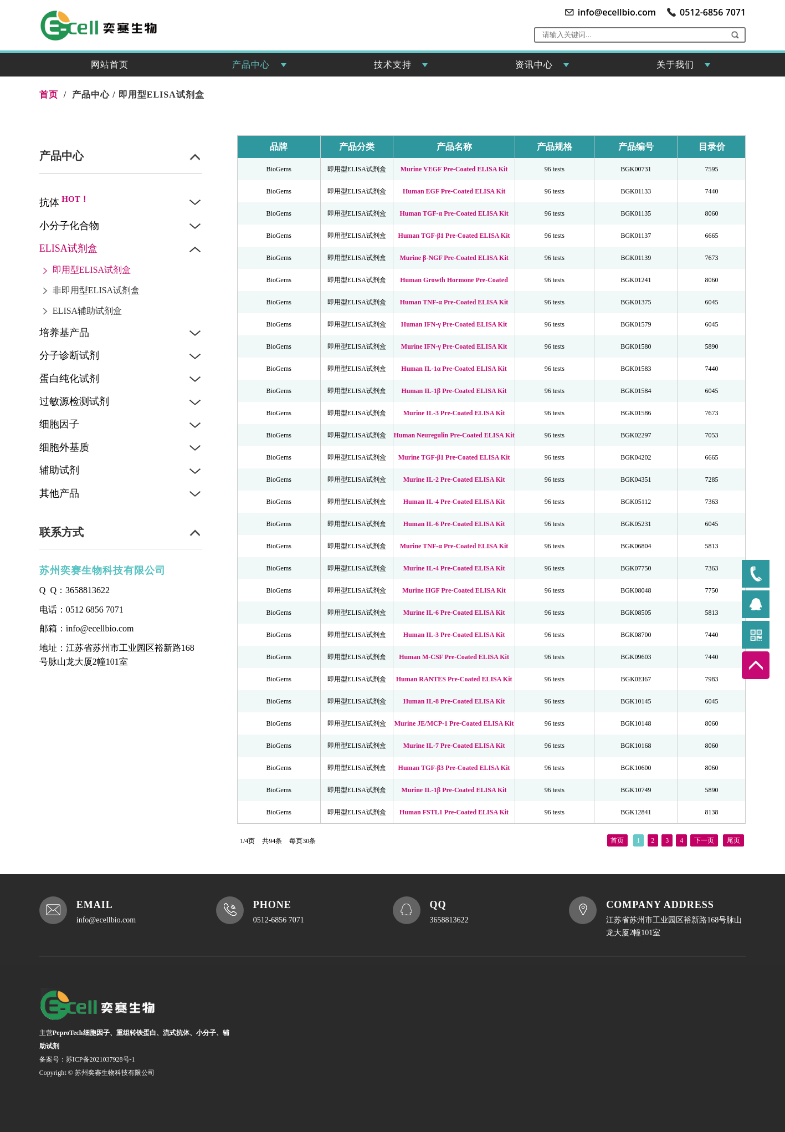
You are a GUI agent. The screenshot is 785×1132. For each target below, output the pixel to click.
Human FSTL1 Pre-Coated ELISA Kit (454, 812)
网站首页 (110, 64)
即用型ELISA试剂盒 (161, 94)
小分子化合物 (69, 225)
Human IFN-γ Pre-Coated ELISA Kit (454, 324)
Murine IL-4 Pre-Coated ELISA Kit (454, 568)
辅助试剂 (59, 470)
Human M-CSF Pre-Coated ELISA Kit (454, 657)
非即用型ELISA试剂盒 (96, 290)
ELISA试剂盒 (68, 248)
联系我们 (335, 1066)
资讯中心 (542, 68)
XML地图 (272, 1083)
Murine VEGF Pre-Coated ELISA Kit (454, 169)
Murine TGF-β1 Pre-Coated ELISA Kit (454, 457)
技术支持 (401, 68)
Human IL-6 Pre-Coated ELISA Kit (454, 524)
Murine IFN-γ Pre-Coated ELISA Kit (454, 346)
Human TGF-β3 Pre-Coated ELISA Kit (454, 768)
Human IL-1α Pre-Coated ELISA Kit (454, 369)
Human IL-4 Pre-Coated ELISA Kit (454, 502)
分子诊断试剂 (69, 355)
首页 (617, 839)
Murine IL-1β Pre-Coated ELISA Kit (454, 790)
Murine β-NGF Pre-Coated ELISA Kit (453, 258)
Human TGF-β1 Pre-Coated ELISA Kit (454, 235)
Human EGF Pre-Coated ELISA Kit (454, 191)
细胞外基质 (64, 447)
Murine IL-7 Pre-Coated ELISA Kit (454, 745)
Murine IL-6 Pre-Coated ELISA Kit (454, 612)
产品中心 (259, 68)
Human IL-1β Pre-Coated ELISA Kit (454, 391)
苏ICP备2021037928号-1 (100, 1063)
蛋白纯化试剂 (69, 378)
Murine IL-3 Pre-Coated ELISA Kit (454, 413)
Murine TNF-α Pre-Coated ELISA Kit (454, 546)
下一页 (704, 839)
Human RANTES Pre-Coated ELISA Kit (454, 679)
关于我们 (683, 68)
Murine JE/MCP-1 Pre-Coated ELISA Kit (454, 723)
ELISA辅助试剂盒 (87, 310)
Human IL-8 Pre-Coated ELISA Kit (454, 701)
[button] (735, 35)
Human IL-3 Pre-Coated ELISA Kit (454, 635)
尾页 (733, 839)
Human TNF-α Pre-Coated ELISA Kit (454, 302)
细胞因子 (59, 424)
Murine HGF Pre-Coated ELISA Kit (454, 590)
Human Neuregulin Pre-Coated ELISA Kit (453, 435)
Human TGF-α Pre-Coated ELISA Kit (453, 213)
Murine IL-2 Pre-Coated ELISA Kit (454, 479)
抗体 (64, 202)
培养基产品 (64, 332)
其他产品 (59, 493)
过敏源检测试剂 (74, 401)
